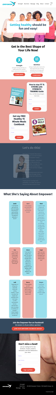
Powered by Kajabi (49, 391)
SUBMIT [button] (36, 109)
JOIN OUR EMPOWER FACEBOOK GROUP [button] (28, 329)
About (42, 4)
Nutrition (26, 4)
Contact (47, 4)
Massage (32, 4)
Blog (37, 4)
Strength (20, 4)
